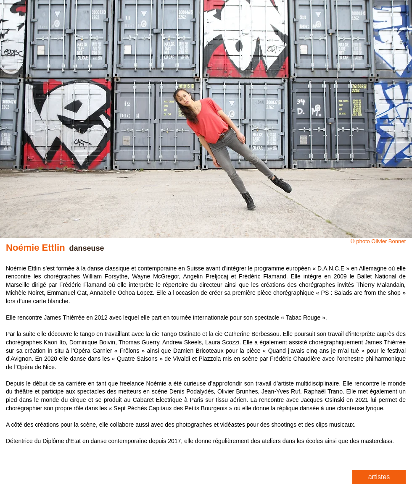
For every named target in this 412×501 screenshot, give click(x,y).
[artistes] (379, 477)
